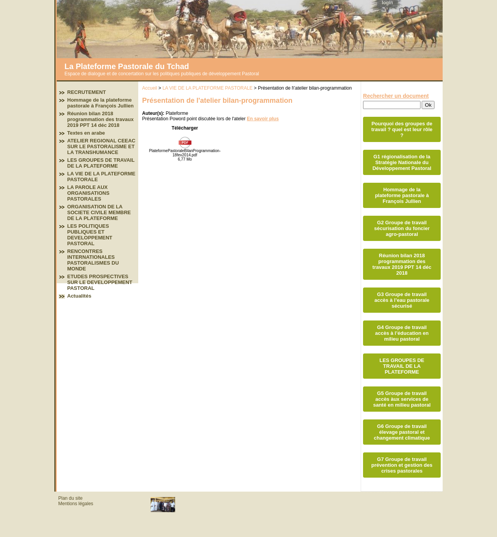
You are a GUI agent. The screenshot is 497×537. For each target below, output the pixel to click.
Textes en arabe (86, 133)
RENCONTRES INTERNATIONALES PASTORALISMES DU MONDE (93, 260)
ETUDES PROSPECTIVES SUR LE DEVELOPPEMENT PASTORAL (99, 282)
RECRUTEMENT (86, 92)
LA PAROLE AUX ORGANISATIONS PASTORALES (88, 193)
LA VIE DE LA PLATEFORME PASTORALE (207, 88)
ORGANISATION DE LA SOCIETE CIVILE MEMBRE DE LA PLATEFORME (99, 212)
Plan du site (70, 498)
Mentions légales (75, 503)
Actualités (79, 296)
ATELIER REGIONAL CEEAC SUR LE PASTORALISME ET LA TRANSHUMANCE (101, 146)
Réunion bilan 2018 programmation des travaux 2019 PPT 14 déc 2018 (100, 119)
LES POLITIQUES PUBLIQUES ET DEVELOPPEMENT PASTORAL (89, 234)
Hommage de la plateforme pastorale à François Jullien (100, 103)
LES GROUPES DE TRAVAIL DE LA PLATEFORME (100, 163)
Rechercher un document (396, 96)
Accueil (149, 88)
